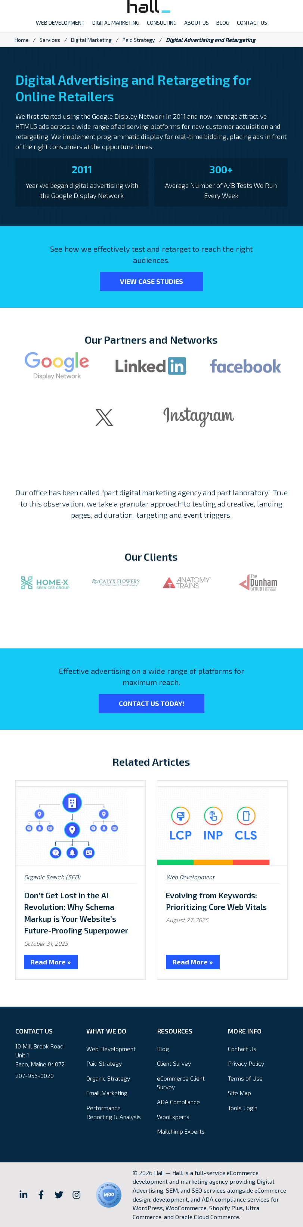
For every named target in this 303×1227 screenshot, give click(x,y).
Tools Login (242, 1107)
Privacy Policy (246, 1063)
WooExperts (173, 1116)
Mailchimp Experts (181, 1131)
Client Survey (174, 1063)
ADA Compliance (178, 1101)
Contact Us (242, 1048)
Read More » (51, 962)
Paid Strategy (139, 40)
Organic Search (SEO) (52, 876)
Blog (163, 1048)
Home (22, 40)
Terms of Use (245, 1078)
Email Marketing (106, 1092)
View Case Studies (151, 281)
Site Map (239, 1092)
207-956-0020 (34, 1075)
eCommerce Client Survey (181, 1083)
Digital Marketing (91, 40)
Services (50, 40)
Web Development (190, 876)
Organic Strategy (108, 1078)
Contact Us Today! (151, 703)
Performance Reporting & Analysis (113, 1112)
